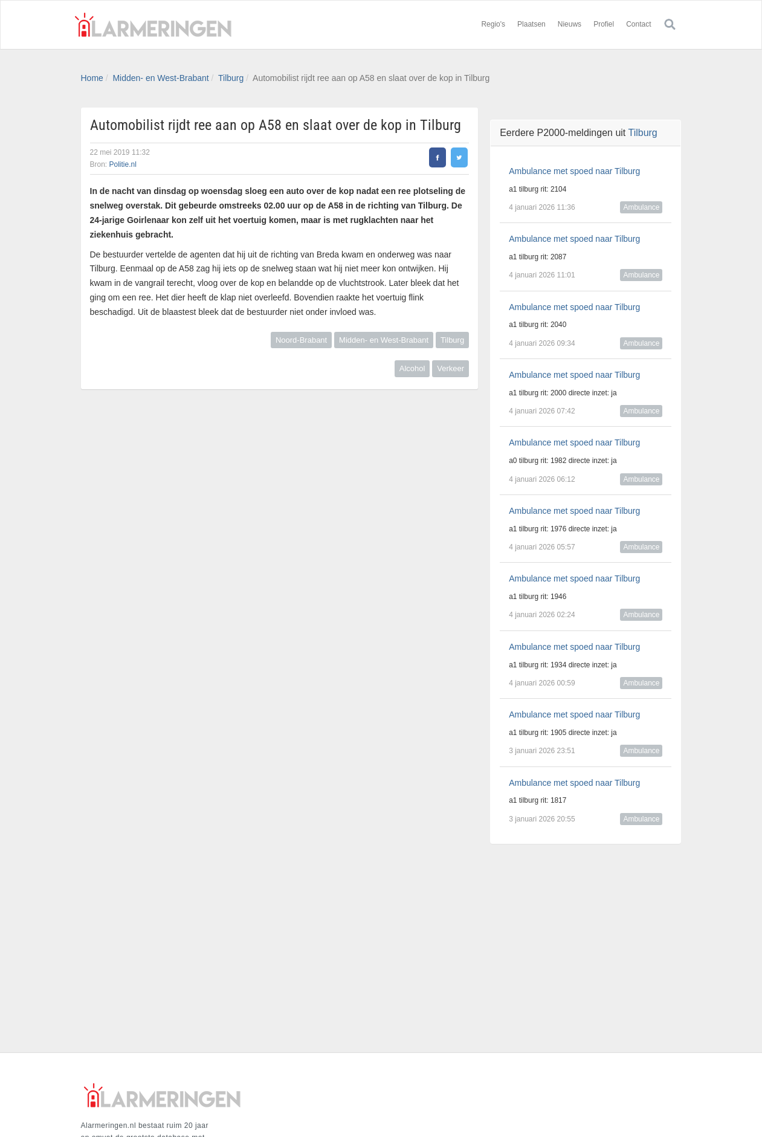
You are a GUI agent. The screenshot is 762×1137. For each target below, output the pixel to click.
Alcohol (412, 368)
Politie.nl (123, 164)
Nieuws (569, 24)
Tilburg (231, 78)
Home (92, 78)
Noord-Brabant (301, 340)
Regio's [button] (493, 24)
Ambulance (641, 207)
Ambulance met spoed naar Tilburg (574, 171)
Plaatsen (531, 24)
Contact (638, 24)
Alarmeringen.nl (153, 25)
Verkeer (450, 368)
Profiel (603, 24)
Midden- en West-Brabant (160, 78)
